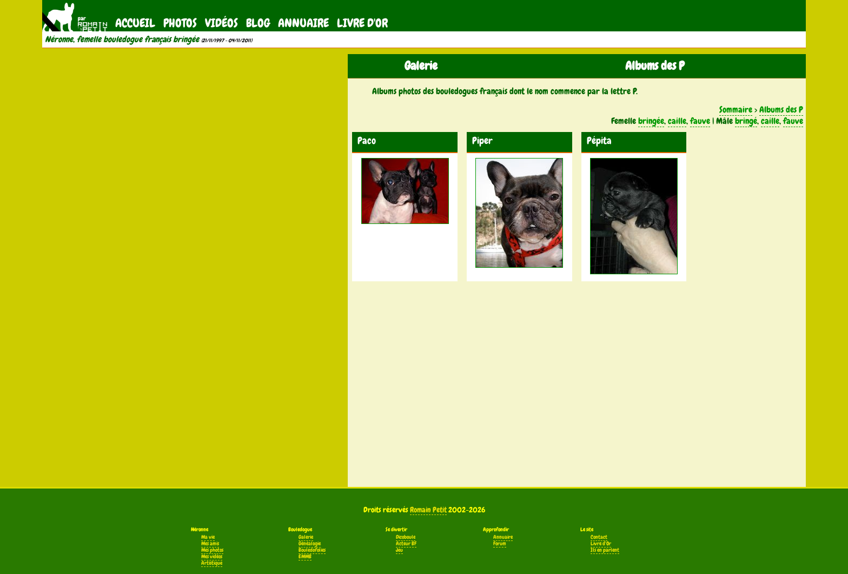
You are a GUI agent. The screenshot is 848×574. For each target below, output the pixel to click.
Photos (180, 23)
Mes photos (212, 550)
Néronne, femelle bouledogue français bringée (122, 39)
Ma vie (208, 537)
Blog (258, 23)
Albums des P (781, 109)
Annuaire (303, 23)
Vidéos (221, 23)
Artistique (211, 563)
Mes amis (210, 543)
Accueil (135, 23)
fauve (700, 121)
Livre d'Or (362, 23)
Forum (499, 543)
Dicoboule (405, 537)
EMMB (305, 556)
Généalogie (310, 543)
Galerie (306, 537)
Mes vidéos (211, 556)
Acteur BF (406, 543)
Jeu (399, 550)
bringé (746, 121)
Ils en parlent (605, 550)
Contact (599, 537)
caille (677, 121)
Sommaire (735, 109)
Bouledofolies (312, 550)
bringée (651, 121)
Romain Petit (428, 509)
